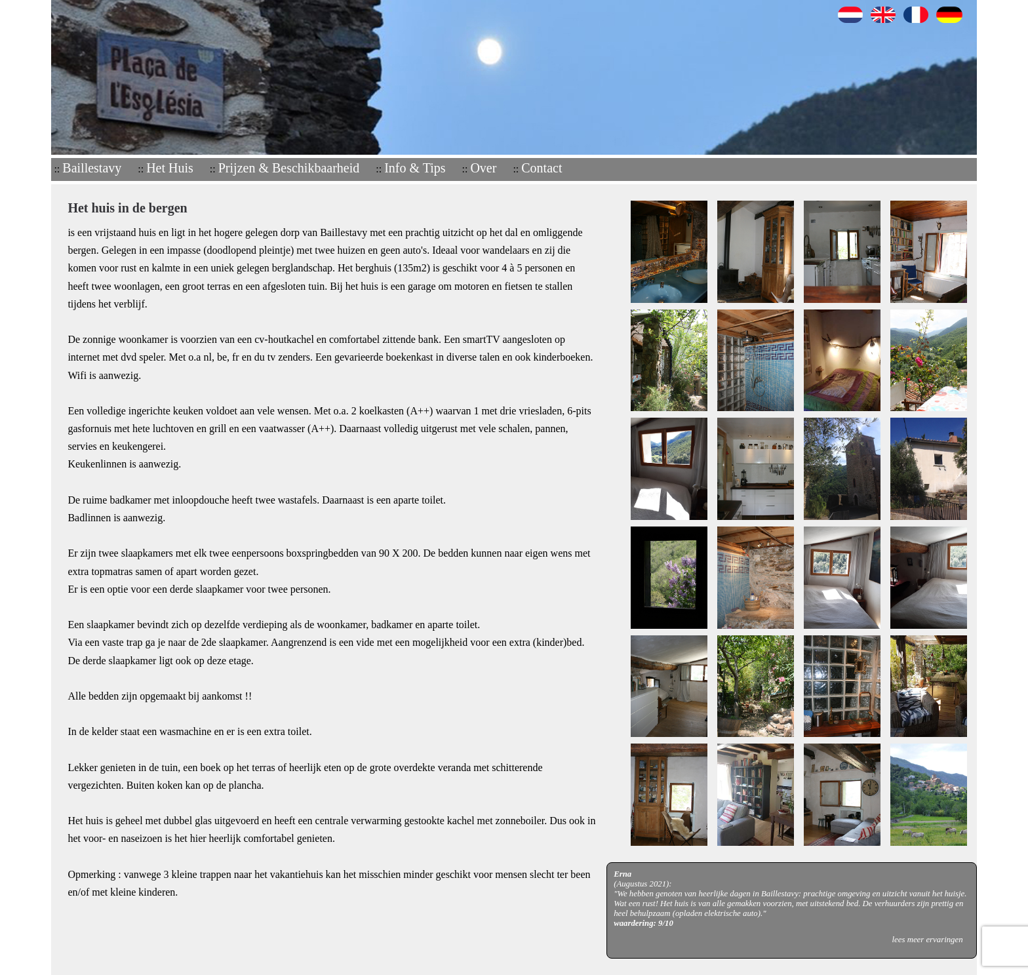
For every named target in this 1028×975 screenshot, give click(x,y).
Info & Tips (414, 168)
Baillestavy (91, 168)
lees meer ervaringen (927, 939)
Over (483, 168)
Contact (541, 168)
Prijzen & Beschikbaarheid (289, 168)
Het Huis (169, 168)
